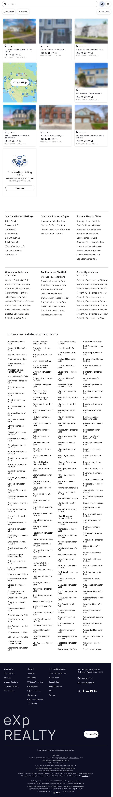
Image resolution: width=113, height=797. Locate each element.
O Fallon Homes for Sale (66, 579)
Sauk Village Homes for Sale (92, 450)
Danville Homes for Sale (16, 609)
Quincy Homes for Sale (91, 379)
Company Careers (11, 686)
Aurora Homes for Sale (87, 233)
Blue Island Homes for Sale (17, 439)
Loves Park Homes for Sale (67, 372)
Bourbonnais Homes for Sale (17, 452)
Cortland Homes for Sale (16, 585)
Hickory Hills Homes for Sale (42, 544)
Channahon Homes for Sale (16, 542)
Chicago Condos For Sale (17, 280)
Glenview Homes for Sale (42, 469)
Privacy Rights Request (58, 673)
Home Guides (9, 690)
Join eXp (7, 677)
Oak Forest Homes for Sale (67, 592)
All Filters (9, 11)
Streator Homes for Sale (91, 521)
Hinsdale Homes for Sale (41, 557)
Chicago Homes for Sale (88, 221)
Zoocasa (30, 673)
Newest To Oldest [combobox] (24, 11)
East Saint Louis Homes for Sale (40, 342)
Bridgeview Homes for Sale (17, 459)
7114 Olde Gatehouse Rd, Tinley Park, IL (18, 50)
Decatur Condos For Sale (17, 313)
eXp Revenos (32, 686)
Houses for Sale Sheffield (53, 221)
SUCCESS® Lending (35, 682)
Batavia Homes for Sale (16, 394)
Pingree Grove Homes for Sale (93, 360)
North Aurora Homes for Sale (67, 566)
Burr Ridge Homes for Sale (17, 478)
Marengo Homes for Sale (67, 411)
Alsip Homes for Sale (17, 354)
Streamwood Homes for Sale (92, 515)
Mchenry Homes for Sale (67, 456)
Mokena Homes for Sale (66, 482)
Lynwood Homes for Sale (67, 379)
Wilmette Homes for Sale (92, 611)
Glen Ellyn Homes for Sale (42, 456)
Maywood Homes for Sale (67, 450)
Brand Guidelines (55, 686)
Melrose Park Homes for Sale (67, 463)
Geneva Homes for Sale (41, 443)
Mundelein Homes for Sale (67, 529)
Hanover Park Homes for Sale (42, 514)
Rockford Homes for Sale (88, 225)
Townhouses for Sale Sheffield (55, 229)
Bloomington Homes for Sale (17, 433)
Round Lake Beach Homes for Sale (91, 437)
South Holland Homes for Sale (93, 491)
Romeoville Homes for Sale (93, 424)
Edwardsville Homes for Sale (42, 349)
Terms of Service (74, 758)
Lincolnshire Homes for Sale (67, 342)
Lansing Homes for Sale (41, 631)
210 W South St (12, 237)
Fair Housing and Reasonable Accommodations (55, 760)
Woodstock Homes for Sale (93, 637)
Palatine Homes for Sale (66, 631)
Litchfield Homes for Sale (67, 353)
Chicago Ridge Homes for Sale (17, 568)
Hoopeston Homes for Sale (42, 577)
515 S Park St (11, 221)
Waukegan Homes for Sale (93, 592)
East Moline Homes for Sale (18, 648)
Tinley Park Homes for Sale (93, 540)
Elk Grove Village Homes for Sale (40, 366)
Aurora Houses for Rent (52, 289)
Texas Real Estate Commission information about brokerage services (55, 768)
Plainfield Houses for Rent (53, 285)
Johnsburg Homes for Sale (42, 596)
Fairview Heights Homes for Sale (40, 398)
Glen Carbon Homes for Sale (42, 450)
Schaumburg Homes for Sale (92, 463)
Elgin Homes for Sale (87, 258)
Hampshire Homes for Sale (42, 508)
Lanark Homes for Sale (43, 625)
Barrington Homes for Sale (17, 381)
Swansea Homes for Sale (92, 528)
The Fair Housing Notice (84, 773)
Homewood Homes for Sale (43, 570)
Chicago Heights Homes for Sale (15, 555)
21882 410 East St (13, 250)
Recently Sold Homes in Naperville (92, 305)
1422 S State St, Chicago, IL (52, 135)
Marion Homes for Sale (66, 418)
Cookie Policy (54, 682)
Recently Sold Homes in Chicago (92, 280)
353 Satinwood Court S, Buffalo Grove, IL (90, 136)
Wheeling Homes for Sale (92, 605)
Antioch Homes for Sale (16, 364)
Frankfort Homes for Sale (42, 424)
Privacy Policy (54, 677)
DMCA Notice (55, 755)
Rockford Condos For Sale (17, 284)
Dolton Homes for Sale (18, 636)
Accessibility (32, 703)
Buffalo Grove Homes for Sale (17, 465)
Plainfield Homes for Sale (89, 229)
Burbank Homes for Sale (16, 472)
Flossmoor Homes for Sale (42, 405)
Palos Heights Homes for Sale (67, 637)
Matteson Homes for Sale (67, 437)
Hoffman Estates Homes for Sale (40, 564)
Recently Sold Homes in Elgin (91, 318)
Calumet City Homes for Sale (90, 242)
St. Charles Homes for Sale (93, 497)
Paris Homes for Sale (92, 341)
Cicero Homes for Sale (18, 574)
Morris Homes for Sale (68, 498)
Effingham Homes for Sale (42, 355)
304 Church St (12, 225)
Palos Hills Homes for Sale (67, 643)
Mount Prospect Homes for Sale (65, 517)
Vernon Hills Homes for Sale (92, 560)
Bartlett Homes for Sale (16, 388)
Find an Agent (9, 673)
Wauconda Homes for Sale (93, 585)
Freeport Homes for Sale (41, 430)
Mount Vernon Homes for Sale (68, 523)
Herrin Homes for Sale (43, 539)
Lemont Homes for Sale (41, 637)
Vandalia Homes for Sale (92, 553)
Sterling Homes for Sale (91, 508)
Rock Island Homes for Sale (93, 405)
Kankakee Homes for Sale (42, 607)
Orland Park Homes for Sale (66, 611)
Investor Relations (11, 682)
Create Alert (20, 188)
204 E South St (12, 242)
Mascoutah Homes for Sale (68, 430)
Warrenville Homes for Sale (93, 566)
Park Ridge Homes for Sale (92, 353)
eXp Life (30, 669)
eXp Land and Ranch (35, 699)
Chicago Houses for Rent (53, 276)
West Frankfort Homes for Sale (93, 598)
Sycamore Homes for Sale (92, 534)
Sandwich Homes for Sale (92, 443)
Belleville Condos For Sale (17, 309)
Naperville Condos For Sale (17, 305)
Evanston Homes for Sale (42, 385)
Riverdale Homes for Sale (92, 398)
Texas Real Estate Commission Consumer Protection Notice (55, 770)
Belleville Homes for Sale (88, 250)
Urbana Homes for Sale (91, 547)
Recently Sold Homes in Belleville (92, 309)
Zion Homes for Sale (92, 649)
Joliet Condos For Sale (15, 297)
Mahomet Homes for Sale (67, 392)
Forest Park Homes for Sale (43, 411)
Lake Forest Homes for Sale (43, 613)
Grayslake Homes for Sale (42, 488)
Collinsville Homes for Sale (17, 579)
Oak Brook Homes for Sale (67, 585)
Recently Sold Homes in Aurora (91, 292)
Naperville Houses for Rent (53, 302)
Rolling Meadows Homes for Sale (90, 418)
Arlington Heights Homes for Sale (16, 370)
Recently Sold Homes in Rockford (92, 284)
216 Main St (10, 229)
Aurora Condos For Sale (16, 292)
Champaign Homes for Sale (18, 536)
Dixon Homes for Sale (17, 632)
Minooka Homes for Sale (66, 475)
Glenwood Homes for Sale (42, 475)
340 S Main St (11, 233)
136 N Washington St (15, 246)
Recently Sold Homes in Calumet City (92, 301)
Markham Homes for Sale (67, 424)
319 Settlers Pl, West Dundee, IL (90, 49)
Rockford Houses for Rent (53, 281)
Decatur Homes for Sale (88, 254)
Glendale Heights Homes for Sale (40, 463)
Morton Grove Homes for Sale (67, 510)
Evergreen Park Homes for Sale (40, 392)
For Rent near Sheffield (52, 233)
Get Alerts (104, 11)
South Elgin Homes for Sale (93, 484)
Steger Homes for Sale (93, 503)
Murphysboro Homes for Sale (67, 536)
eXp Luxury (31, 695)
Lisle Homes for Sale (67, 348)
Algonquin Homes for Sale (17, 349)
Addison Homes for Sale (16, 342)
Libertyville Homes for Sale (42, 643)
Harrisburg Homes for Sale (42, 521)
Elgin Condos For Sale (15, 318)
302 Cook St (11, 254)
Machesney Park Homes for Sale (65, 385)
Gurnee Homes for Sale (41, 501)
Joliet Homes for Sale (87, 237)
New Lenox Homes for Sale (67, 549)
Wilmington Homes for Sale (93, 618)
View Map (20, 82)
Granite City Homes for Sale (41, 482)
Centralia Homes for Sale (17, 529)
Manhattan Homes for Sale (68, 398)
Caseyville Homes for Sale (17, 523)
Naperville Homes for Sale (89, 246)
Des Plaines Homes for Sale (18, 627)
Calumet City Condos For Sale (19, 301)
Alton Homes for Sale (17, 359)
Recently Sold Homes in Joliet (91, 297)
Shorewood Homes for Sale (93, 474)
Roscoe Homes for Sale (91, 430)
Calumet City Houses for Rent (55, 298)
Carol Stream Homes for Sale (17, 510)
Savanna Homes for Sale (92, 456)
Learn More (85, 776)
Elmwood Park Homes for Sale (42, 379)
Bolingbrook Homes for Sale (16, 446)
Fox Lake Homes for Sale (41, 418)
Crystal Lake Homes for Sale (16, 603)
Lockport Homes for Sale (67, 360)
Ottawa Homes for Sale (66, 624)
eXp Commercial (33, 690)
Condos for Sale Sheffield (53, 225)
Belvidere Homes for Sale (17, 420)
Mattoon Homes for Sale (66, 443)
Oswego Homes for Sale (66, 618)
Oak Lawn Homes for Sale (67, 598)
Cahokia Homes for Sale (16, 484)
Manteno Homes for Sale (67, 405)
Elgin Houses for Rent (51, 314)
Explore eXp (8, 669)
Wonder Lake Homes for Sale (92, 624)
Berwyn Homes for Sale (16, 426)
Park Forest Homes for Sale (93, 347)
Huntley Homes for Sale (41, 583)
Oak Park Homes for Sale (67, 605)
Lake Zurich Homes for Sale (41, 620)
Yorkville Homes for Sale (91, 643)
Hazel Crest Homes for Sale (43, 533)
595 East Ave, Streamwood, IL (89, 93)
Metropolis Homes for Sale (67, 469)
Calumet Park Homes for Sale (17, 497)
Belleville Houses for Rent (53, 306)
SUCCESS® (31, 677)
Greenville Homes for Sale (42, 495)
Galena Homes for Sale (41, 437)
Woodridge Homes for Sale (93, 631)
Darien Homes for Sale (18, 615)
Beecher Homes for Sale (16, 401)
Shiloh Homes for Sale (93, 468)
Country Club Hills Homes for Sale (16, 592)
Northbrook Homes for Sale (68, 573)
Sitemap (52, 695)
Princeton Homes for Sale (92, 372)
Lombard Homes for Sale (67, 366)
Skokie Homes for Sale (93, 479)
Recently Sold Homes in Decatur (92, 313)
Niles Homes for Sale (67, 554)
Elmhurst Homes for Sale (42, 372)
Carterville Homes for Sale (17, 517)
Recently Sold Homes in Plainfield (92, 288)
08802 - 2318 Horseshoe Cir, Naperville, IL (16, 136)
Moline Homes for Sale (68, 487)
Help (50, 690)
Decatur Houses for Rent (53, 310)
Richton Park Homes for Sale (92, 385)
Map (56, 793)
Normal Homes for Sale (66, 560)
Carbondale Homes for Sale (18, 504)
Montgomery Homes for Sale (67, 493)
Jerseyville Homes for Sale (42, 589)
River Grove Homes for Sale (93, 392)
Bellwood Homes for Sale (17, 414)
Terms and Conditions (57, 669)
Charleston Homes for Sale (18, 549)
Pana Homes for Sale (67, 649)
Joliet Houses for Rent (51, 293)
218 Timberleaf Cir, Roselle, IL (53, 49)
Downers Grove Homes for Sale (14, 642)
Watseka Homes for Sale (92, 579)
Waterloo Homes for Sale (92, 573)
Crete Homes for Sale (17, 597)
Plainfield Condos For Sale (17, 288)
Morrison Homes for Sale (67, 504)
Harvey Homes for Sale (41, 527)
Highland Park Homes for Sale (42, 551)
